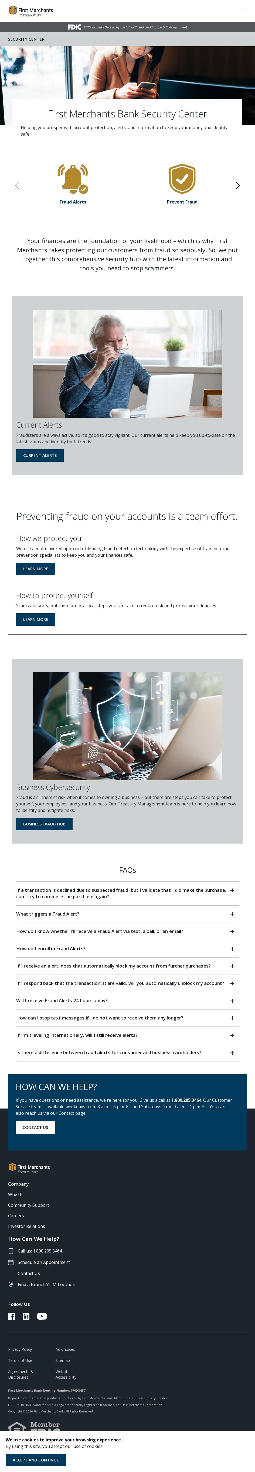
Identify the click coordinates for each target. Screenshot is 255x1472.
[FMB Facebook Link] (11, 1318)
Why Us (15, 1195)
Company (18, 1184)
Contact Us (35, 1127)
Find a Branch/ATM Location (46, 1284)
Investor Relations (26, 1226)
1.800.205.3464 (186, 1100)
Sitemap (63, 1360)
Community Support (28, 1205)
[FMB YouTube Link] (42, 1318)
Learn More (35, 568)
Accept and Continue (36, 1460)
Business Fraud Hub (44, 824)
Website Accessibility (66, 1374)
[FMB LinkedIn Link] (26, 1318)
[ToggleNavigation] (244, 9)
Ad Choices (65, 1349)
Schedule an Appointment (44, 1262)
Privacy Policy (20, 1349)
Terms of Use (20, 1360)
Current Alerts (40, 455)
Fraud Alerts (73, 202)
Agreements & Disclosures (20, 1374)
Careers (16, 1216)
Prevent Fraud (182, 202)
